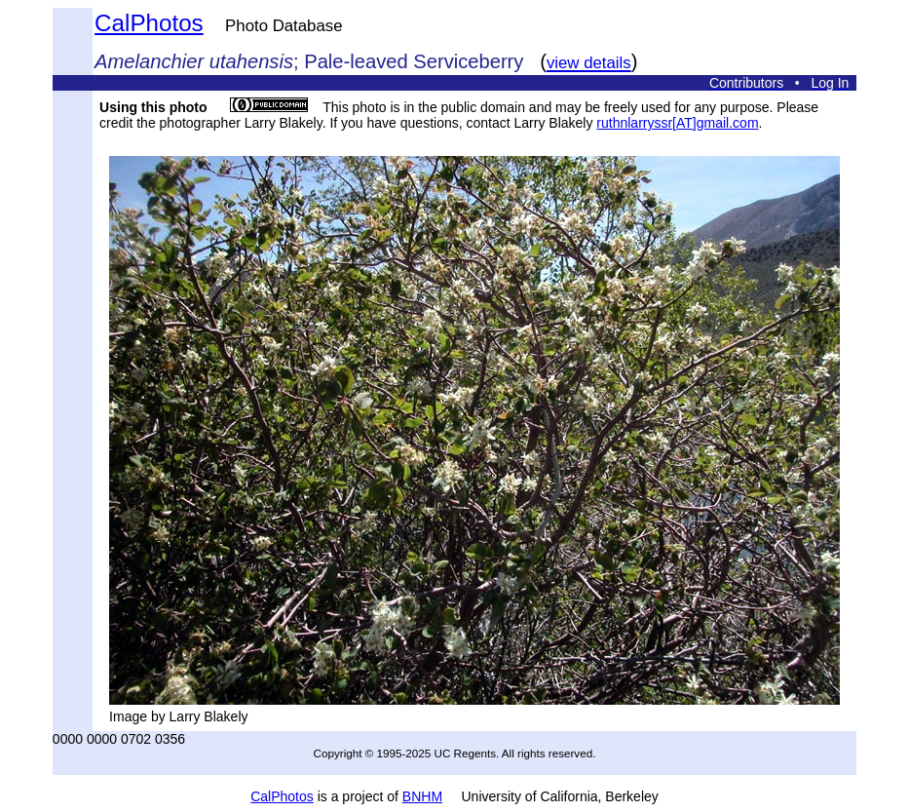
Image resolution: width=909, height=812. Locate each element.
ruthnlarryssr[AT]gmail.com (677, 123)
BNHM (422, 796)
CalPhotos (149, 23)
